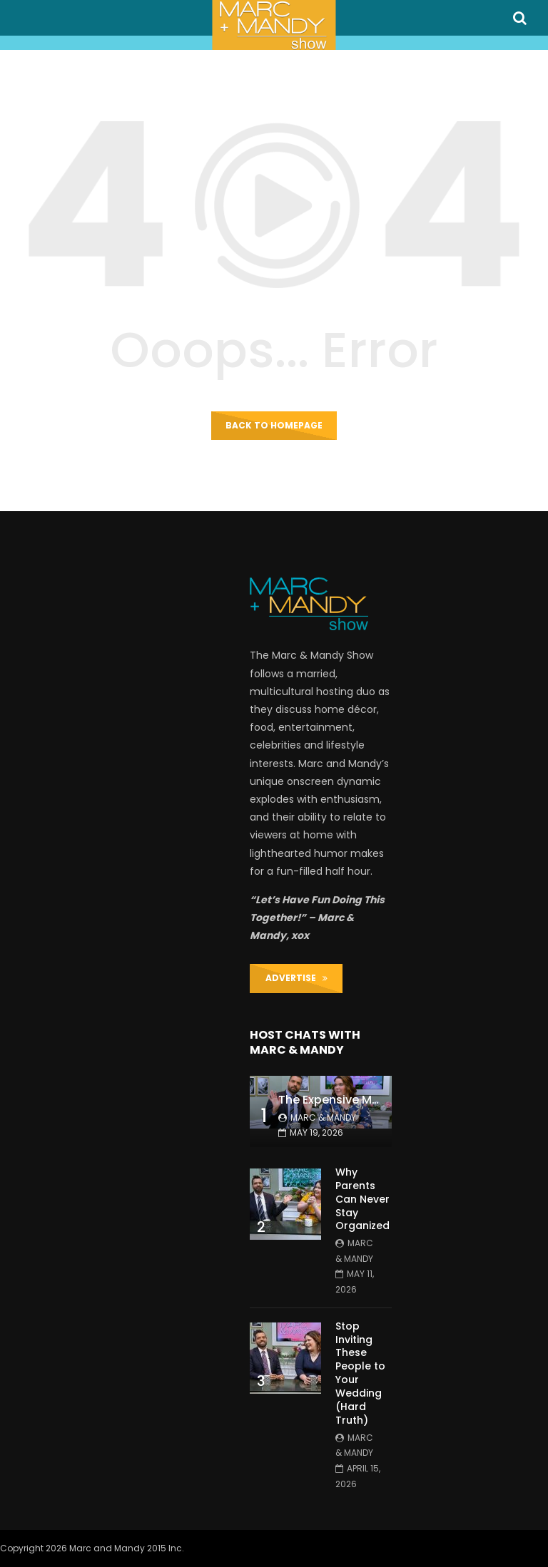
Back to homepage (274, 425)
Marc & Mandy (323, 1117)
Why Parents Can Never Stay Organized (362, 1199)
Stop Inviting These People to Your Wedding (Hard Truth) (360, 1373)
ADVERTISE (296, 978)
